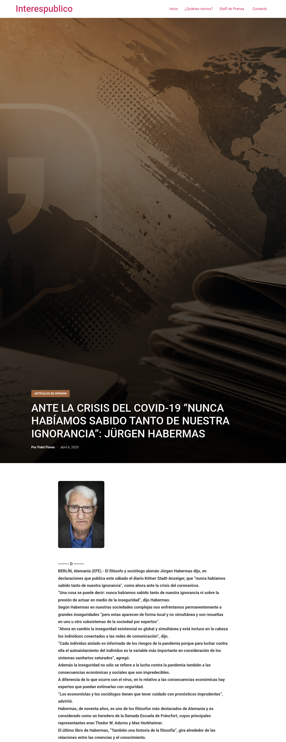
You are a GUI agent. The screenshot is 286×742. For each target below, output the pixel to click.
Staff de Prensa (233, 9)
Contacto (259, 9)
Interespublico (44, 9)
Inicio (173, 9)
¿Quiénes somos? (199, 9)
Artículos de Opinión (50, 393)
